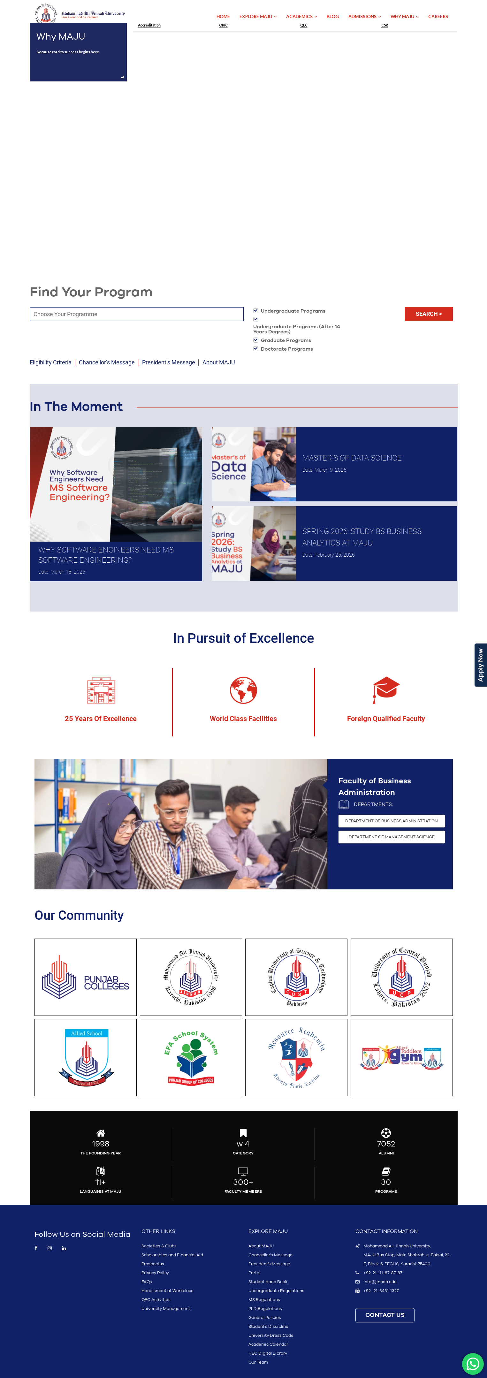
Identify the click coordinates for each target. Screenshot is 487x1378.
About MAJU (218, 362)
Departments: (373, 804)
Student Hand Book (267, 1282)
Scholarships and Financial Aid (172, 1255)
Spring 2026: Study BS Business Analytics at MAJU (362, 537)
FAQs (146, 1282)
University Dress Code (270, 1335)
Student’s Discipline (268, 1326)
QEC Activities (156, 1300)
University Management (165, 1309)
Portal (254, 1273)
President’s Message (168, 362)
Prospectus (152, 1264)
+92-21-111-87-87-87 (382, 1273)
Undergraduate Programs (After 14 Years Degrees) (296, 329)
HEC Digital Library (267, 1353)
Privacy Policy (155, 1273)
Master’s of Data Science (352, 457)
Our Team (258, 1362)
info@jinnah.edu (380, 1282)
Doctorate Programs (287, 349)
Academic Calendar (268, 1344)
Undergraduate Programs (293, 311)
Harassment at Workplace (167, 1291)
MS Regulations (264, 1300)
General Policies (264, 1318)
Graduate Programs (286, 340)
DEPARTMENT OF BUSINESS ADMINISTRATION (391, 821)
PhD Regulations (265, 1309)
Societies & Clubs (159, 1246)
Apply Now (480, 665)
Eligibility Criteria (51, 362)
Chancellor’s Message (107, 362)
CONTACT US (385, 1315)
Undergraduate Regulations (276, 1291)
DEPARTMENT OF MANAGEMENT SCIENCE (392, 837)
